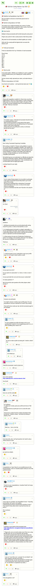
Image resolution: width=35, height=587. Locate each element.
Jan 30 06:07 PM (8, 13)
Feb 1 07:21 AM (9, 220)
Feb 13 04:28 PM (9, 499)
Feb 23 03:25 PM (9, 362)
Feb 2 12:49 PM (9, 374)
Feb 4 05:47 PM (10, 482)
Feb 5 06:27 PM (10, 117)
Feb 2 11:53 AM (10, 296)
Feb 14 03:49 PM (11, 554)
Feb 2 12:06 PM (10, 251)
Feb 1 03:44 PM (9, 449)
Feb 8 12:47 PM (9, 390)
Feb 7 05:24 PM (9, 140)
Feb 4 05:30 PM (9, 464)
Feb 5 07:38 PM (12, 338)
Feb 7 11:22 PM (10, 176)
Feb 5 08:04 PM (13, 351)
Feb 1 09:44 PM (9, 575)
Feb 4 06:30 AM (9, 96)
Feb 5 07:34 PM (11, 320)
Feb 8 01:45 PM (10, 402)
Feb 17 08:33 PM (9, 436)
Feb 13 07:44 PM (10, 524)
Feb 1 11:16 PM (9, 267)
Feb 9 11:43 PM (9, 201)
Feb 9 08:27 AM (11, 424)
